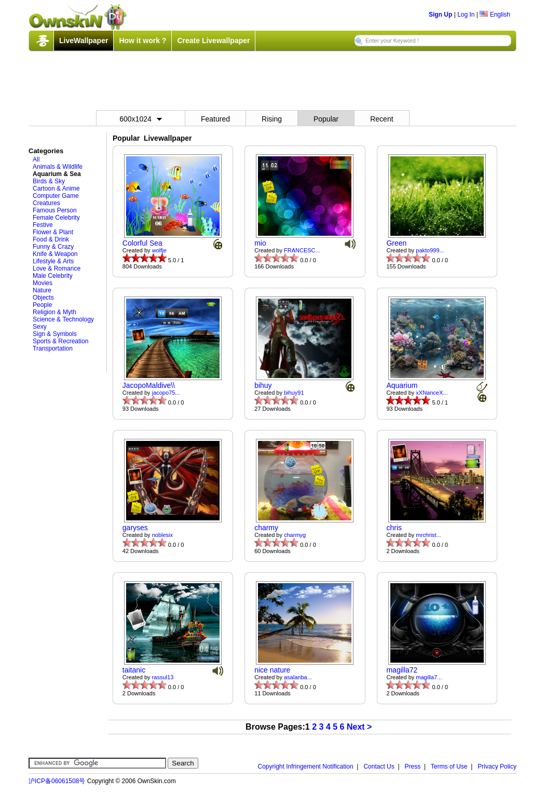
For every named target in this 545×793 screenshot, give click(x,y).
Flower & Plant (53, 232)
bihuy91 (294, 392)
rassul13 (163, 677)
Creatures (46, 203)
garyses (135, 527)
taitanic (133, 670)
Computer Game (56, 195)
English (495, 14)
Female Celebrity (56, 217)
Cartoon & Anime (56, 188)
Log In (465, 14)
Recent (381, 119)
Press (413, 766)
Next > (359, 726)
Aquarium (401, 385)
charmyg (295, 535)
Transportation (53, 348)
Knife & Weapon (55, 254)
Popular (326, 119)
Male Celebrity (53, 275)
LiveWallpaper (83, 40)
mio (260, 243)
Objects (43, 297)
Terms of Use (449, 766)
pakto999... (430, 250)
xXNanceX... (431, 392)
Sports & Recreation (60, 341)
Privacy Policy (497, 766)
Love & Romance (56, 268)
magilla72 (401, 670)
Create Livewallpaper (213, 40)
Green (396, 243)
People (42, 304)
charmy (266, 527)
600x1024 (140, 119)
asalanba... (298, 677)
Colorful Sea (142, 243)
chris (394, 527)
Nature (42, 290)
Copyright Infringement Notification (305, 766)
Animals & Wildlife (58, 166)
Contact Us (378, 766)
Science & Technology (63, 319)
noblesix (162, 535)
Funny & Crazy (53, 246)
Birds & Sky (49, 181)
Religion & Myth (54, 312)
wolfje (159, 250)
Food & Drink (51, 239)
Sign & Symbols (55, 334)
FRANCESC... (302, 250)
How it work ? (142, 40)
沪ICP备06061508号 (57, 781)
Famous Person (55, 210)
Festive (43, 225)
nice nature (272, 670)
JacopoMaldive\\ (148, 385)
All (36, 159)
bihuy (262, 385)
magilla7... (429, 677)
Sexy (40, 326)
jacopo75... (166, 392)
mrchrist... (428, 535)
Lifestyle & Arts (53, 261)
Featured (215, 119)
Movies (42, 283)
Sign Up (440, 14)
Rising (272, 119)
